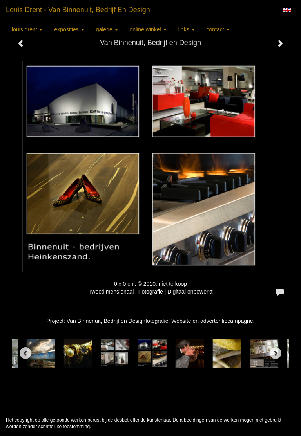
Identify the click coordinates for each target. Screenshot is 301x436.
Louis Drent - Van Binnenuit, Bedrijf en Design (78, 10)
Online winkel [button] (148, 29)
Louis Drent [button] (27, 29)
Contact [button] (218, 29)
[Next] (275, 353)
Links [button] (186, 29)
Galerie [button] (107, 29)
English (287, 10)
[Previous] (25, 353)
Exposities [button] (69, 29)
